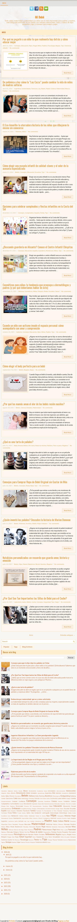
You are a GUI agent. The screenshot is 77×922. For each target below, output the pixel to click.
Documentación (37, 806)
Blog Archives (27, 647)
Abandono (4, 791)
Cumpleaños (29, 213)
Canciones (9, 798)
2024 (5, 879)
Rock (13, 837)
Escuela (66, 808)
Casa (19, 798)
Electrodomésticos (6, 808)
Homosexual (4, 818)
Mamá (25, 564)
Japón (68, 818)
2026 (5, 852)
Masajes (21, 824)
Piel (25, 832)
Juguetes (4, 821)
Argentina (17, 89)
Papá (54, 830)
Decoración (27, 804)
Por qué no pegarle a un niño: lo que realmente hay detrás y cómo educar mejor (35, 40)
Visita (48, 842)
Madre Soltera (51, 89)
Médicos (55, 824)
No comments (14, 48)
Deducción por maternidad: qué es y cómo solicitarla (30, 699)
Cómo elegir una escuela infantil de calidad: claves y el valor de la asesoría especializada (35, 167)
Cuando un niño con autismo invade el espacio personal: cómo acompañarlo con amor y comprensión (33, 327)
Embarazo (16, 808)
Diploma (12, 806)
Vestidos (14, 842)
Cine (41, 798)
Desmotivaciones (49, 804)
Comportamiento (6, 801)
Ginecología (54, 813)
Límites (32, 821)
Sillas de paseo (65, 837)
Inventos (29, 523)
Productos (10, 834)
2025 (5, 875)
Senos (34, 837)
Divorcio (26, 806)
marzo (8, 866)
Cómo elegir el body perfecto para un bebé (24, 366)
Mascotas (27, 824)
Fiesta (42, 213)
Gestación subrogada (41, 813)
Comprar (14, 801)
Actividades (52, 791)
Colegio (68, 798)
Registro (64, 834)
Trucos (55, 840)
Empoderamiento (26, 808)
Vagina (3, 842)
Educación (24, 46)
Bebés (17, 172)
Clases (44, 798)
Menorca (60, 824)
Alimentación (21, 793)
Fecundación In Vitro (50, 811)
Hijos (30, 46)
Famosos (34, 89)
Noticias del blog (18, 830)
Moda (28, 486)
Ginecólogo (63, 813)
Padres (44, 46)
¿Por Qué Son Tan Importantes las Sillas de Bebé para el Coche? (35, 598)
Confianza (22, 801)
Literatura (38, 821)
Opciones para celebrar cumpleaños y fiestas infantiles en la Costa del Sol (38, 207)
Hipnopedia (60, 816)
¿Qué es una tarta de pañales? (18, 441)
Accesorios (32, 791)
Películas (10, 832)
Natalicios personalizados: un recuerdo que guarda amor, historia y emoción (36, 559)
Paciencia (30, 830)
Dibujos (3, 806)
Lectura (20, 821)
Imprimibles (25, 818)
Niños (40, 46)
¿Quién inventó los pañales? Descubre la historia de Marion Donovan (36, 519)
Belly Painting (39, 796)
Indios (30, 818)
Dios (7, 806)
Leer (25, 821)
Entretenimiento (50, 808)
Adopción (3, 793)
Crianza (54, 801)
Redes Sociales (49, 291)
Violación (32, 842)
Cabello (3, 798)
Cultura (73, 801)
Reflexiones (50, 834)
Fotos (15, 813)
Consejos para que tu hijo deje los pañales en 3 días (30, 663)
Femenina (66, 811)
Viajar (57, 602)
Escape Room (59, 808)
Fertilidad (4, 813)
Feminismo (72, 811)
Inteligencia (46, 818)
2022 (5, 886)
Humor (11, 818)
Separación (40, 837)
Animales (34, 793)
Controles (40, 801)
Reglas (58, 46)
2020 (5, 894)
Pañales (50, 445)
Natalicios (31, 564)
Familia (33, 811)
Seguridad (47, 602)
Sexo (50, 837)
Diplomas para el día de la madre (23, 772)
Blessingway (56, 796)
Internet (53, 818)
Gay (32, 813)
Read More (67, 73)
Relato (74, 834)
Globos (70, 813)
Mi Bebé (39, 17)
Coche (34, 602)
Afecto (8, 793)
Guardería (41, 251)
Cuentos (60, 801)
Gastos (24, 813)
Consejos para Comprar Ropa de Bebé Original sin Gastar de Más (35, 481)
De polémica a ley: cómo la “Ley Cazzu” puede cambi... (24, 861)
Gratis (74, 813)
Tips (62, 46)
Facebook (26, 811)
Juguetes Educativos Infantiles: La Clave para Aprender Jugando (34, 735)
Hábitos (21, 816)
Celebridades (26, 89)
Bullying (73, 796)
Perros (22, 832)
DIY (29, 445)
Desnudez (57, 804)
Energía (34, 808)
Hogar (35, 46)
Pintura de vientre (36, 832)
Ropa (32, 370)
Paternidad (72, 830)
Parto (58, 830)
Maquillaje (4, 824)
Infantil (40, 818)
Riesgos (9, 837)
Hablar (26, 816)
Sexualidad (56, 837)
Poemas (53, 832)
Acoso (45, 791)
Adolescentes (71, 791)
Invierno (64, 818)
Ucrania (65, 840)
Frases (19, 813)
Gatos (28, 813)
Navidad (68, 827)
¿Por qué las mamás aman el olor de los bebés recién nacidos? (34, 404)
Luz (43, 821)
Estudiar (13, 811)
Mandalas (73, 821)
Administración (60, 791)
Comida (73, 798)
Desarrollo (41, 804)
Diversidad (19, 806)
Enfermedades (41, 808)
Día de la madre (71, 804)
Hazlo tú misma (40, 445)
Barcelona (18, 796)
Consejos (17, 46)
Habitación (14, 816)
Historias (18, 131)
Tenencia (31, 840)
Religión (4, 837)
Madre (43, 89)
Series (46, 837)
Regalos (27, 370)
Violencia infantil (41, 842)
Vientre (23, 842)
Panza (44, 830)
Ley (39, 89)
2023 (5, 882)
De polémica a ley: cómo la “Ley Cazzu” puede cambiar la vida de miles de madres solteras (38, 83)
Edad (50, 806)
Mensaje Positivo (70, 824)
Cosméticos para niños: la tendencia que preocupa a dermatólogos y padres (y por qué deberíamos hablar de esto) (37, 286)
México (67, 89)
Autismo (19, 332)
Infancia (35, 818)
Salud (57, 291)
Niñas (35, 291)
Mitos (8, 827)
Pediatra (3, 832)
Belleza (21, 291)
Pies (28, 832)
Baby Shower (18, 445)
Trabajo (50, 840)
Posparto (65, 832)
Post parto (72, 832)
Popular (6, 647)
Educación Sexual (69, 806)
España (37, 213)
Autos (24, 602)
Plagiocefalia (47, 832)
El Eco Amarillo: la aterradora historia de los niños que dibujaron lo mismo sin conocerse (36, 126)
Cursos (21, 804)
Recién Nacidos (41, 564)
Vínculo (27, 842)
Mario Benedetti (13, 824)
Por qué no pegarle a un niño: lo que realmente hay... (24, 857)
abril (7, 855)
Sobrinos (4, 840)
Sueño (10, 840)
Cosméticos (28, 291)
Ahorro (13, 793)
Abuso (25, 791)
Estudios (29, 408)
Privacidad (4, 834)
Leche (16, 821)
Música (48, 827)
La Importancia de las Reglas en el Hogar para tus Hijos (31, 760)
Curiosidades (14, 804)
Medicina (49, 824)
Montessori (49, 251)
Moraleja (25, 827)
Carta (15, 798)
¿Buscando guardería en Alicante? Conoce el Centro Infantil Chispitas (38, 247)
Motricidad (32, 827)
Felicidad (59, 811)
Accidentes (40, 791)
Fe (42, 811)
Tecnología (24, 840)
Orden (25, 830)
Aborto (15, 791)
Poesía (59, 832)
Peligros (40, 291)
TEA (14, 840)
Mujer (39, 523)
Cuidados (66, 801)
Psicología (51, 46)
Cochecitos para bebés (58, 798)
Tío (41, 840)
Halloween (32, 816)
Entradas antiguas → (67, 635)
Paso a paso (57, 445)
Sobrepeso (73, 837)
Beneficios (48, 796)
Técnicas (17, 840)
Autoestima (65, 793)
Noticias (11, 830)
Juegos (73, 818)
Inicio (4, 3)
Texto (36, 839)
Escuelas (38, 172)
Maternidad (60, 89)
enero (8, 870)
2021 (5, 890)
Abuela (20, 791)
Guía (33, 445)
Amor (28, 793)
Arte (53, 793)
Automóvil (18, 602)
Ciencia (23, 408)
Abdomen (10, 791)
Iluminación (17, 818)
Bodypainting (65, 796)
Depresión (34, 804)
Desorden (62, 804)
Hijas (48, 816)
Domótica (45, 806)
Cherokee (31, 798)
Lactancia (11, 821)
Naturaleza (61, 827)
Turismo (60, 840)
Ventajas (9, 842)
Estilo (8, 811)
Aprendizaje (41, 793)
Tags (15, 647)
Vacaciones (72, 840)
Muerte (38, 827)
